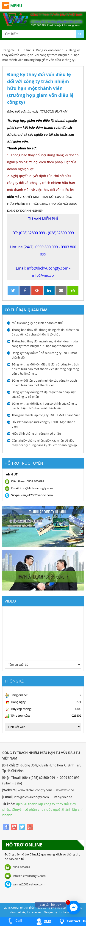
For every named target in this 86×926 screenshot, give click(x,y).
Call (14, 920)
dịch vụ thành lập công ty (35, 804)
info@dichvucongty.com (47, 268)
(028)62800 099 (32, 232)
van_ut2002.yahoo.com (28, 884)
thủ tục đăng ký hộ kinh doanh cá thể (37, 323)
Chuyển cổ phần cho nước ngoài (36, 809)
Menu (16, 5)
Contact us (72, 921)
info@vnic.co (43, 275)
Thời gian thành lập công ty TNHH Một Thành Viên (46, 415)
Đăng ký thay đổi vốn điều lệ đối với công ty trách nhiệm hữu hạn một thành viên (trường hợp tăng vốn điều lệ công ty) (45, 369)
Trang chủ (9, 50)
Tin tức (26, 50)
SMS (43, 921)
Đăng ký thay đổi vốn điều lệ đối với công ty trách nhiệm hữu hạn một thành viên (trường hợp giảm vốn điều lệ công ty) (41, 55)
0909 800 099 (46, 246)
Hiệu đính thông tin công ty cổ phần (36, 433)
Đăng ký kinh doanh (49, 50)
